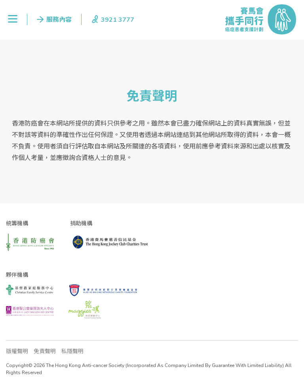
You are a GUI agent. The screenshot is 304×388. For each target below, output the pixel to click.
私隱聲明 (72, 351)
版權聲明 (17, 351)
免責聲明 (45, 351)
